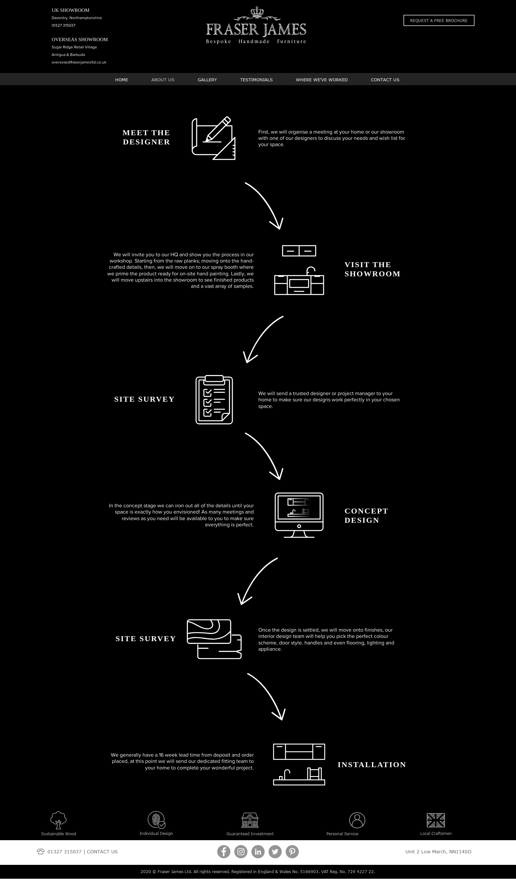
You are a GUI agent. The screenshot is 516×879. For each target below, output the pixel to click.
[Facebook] (223, 851)
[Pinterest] (292, 851)
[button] (439, 20)
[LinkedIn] (258, 851)
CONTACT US (102, 851)
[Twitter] (275, 851)
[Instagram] (240, 851)
